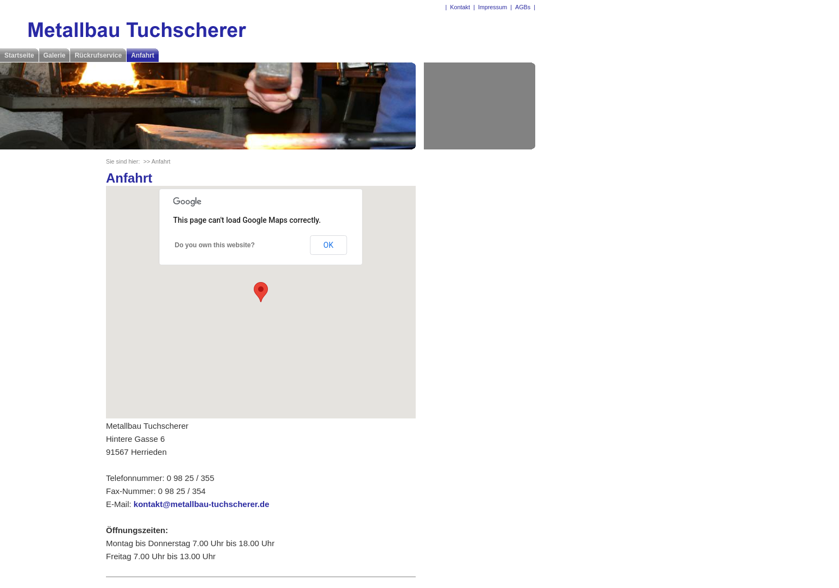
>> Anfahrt (157, 161)
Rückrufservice (98, 55)
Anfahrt (142, 55)
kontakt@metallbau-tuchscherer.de (202, 504)
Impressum (492, 7)
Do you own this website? (215, 245)
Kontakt (460, 7)
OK (328, 245)
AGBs (522, 7)
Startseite (19, 55)
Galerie (54, 55)
